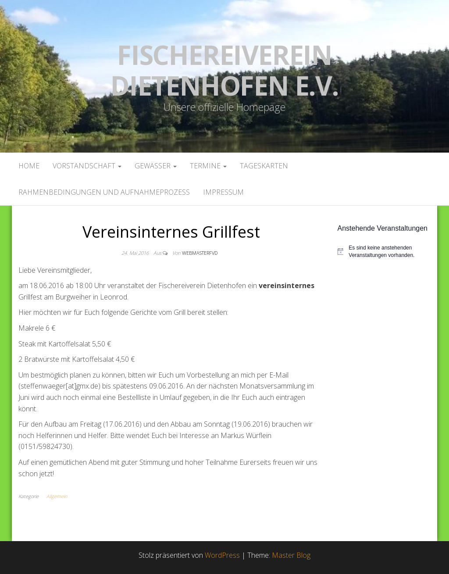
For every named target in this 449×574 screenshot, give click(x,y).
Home (28, 166)
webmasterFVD (199, 253)
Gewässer (156, 166)
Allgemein (56, 496)
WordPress (222, 555)
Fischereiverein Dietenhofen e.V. (224, 70)
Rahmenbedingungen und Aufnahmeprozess (104, 192)
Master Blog (291, 555)
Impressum (223, 192)
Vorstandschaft (87, 166)
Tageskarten (264, 166)
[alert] (384, 251)
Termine (208, 166)
